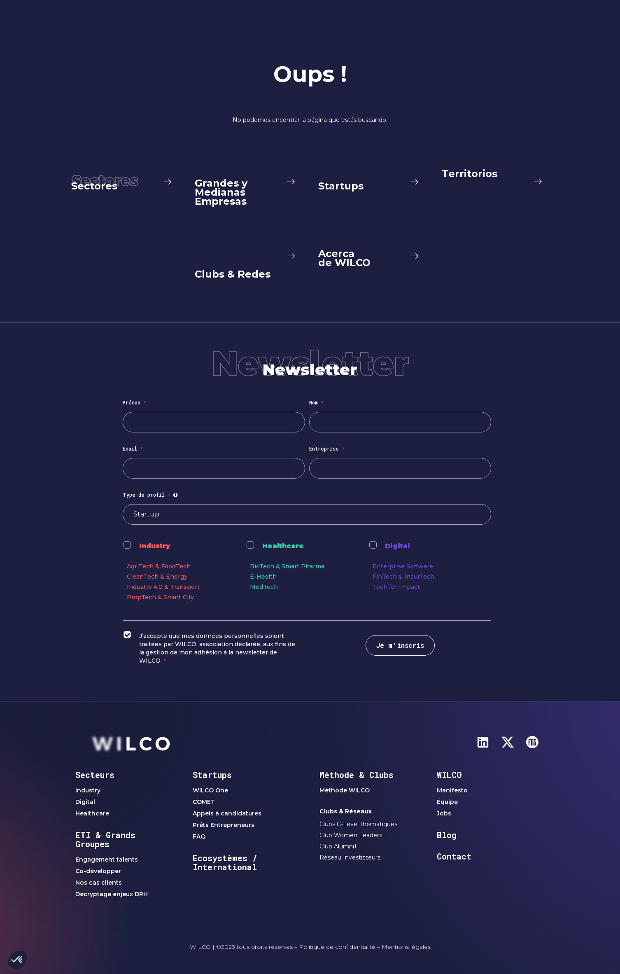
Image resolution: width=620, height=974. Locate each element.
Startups (212, 774)
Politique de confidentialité (337, 947)
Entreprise (327, 448)
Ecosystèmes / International (225, 862)
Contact (454, 856)
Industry (154, 546)
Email (133, 448)
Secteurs (94, 774)
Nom (316, 402)
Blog (447, 834)
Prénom (134, 402)
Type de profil (151, 494)
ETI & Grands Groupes (105, 839)
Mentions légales (406, 947)
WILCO (449, 774)
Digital (397, 546)
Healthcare (283, 546)
